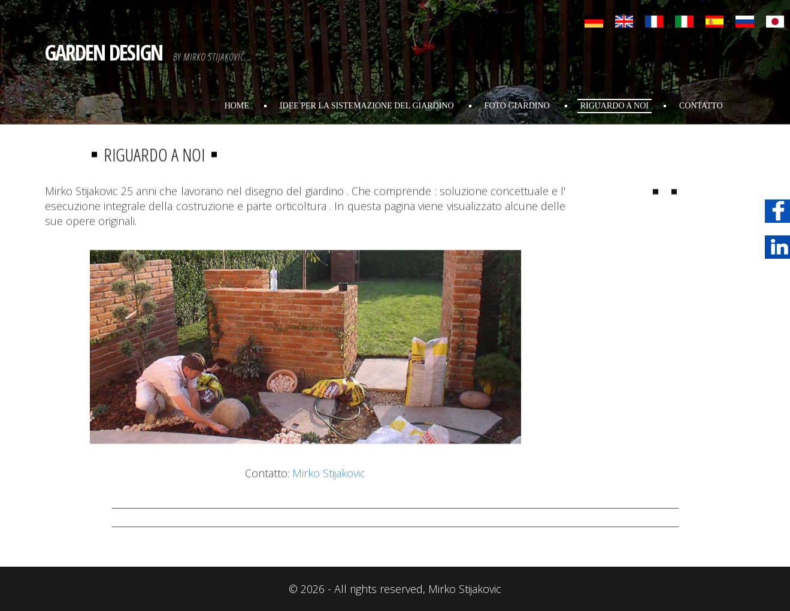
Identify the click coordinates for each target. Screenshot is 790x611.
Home (237, 105)
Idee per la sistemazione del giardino (367, 105)
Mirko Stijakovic (328, 488)
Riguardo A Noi (614, 105)
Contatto (701, 105)
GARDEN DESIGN (103, 52)
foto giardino (517, 105)
